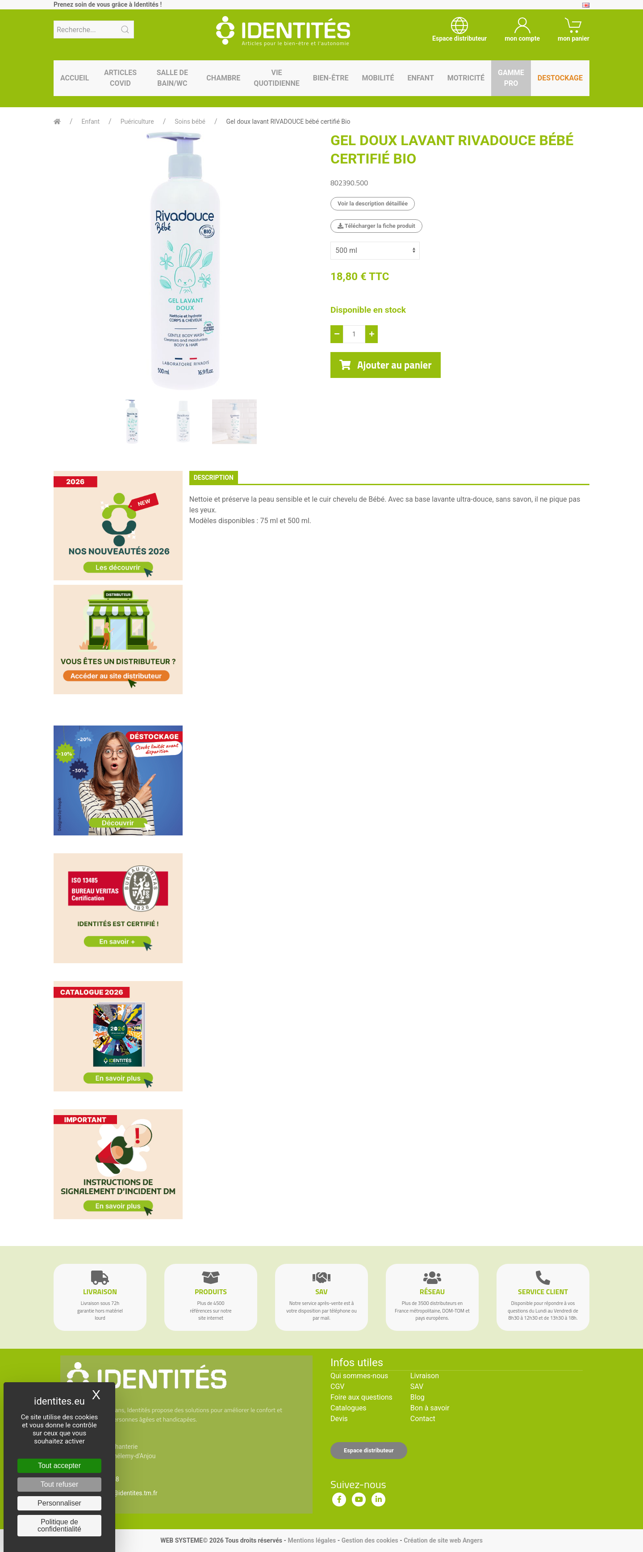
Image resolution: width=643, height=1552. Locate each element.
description (214, 477)
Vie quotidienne (276, 78)
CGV (337, 1386)
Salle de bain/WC (172, 78)
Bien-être (331, 78)
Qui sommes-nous (359, 1376)
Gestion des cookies (370, 1540)
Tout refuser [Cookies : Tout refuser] (59, 1484)
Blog (417, 1397)
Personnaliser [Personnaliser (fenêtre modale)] (59, 1503)
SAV (416, 1386)
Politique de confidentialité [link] (59, 1525)
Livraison (424, 1376)
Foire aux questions (361, 1397)
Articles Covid (120, 78)
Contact (422, 1418)
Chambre (223, 78)
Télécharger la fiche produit (376, 225)
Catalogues (348, 1408)
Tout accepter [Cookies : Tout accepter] (59, 1465)
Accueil (74, 78)
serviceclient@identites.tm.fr (117, 1493)
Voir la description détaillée (373, 203)
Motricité (465, 78)
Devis (339, 1418)
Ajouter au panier (385, 365)
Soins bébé (190, 121)
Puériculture (137, 121)
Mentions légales (312, 1540)
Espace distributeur (369, 1450)
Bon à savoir (429, 1408)
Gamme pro (511, 78)
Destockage (560, 78)
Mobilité (378, 78)
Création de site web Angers (443, 1540)
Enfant (420, 78)
